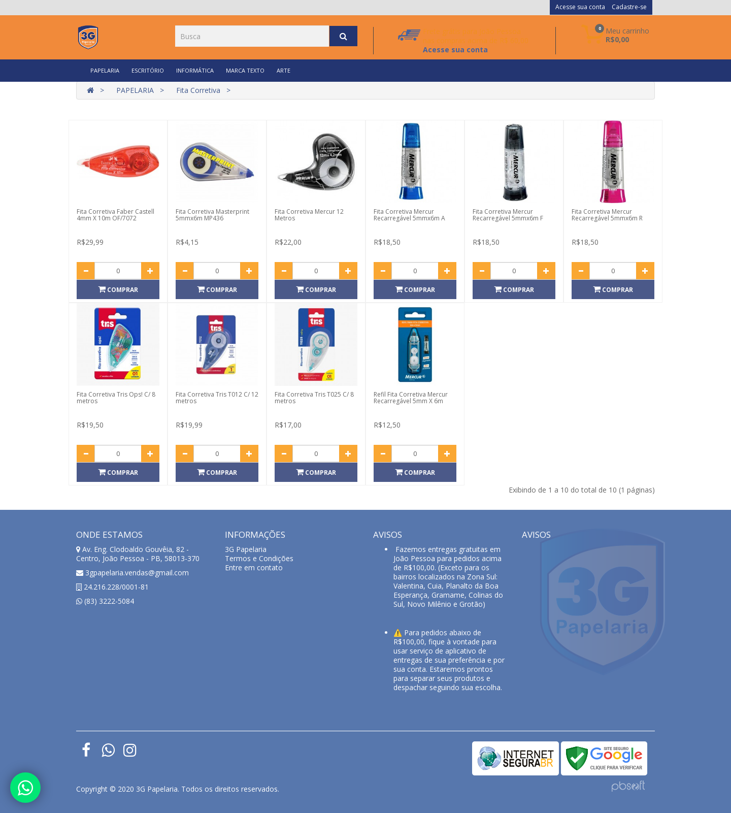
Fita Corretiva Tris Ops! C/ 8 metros (116, 397)
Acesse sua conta (580, 7)
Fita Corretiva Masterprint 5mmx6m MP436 (212, 214)
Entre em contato (254, 567)
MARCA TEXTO (245, 70)
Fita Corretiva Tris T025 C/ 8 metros (314, 397)
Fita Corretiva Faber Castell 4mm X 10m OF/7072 (115, 214)
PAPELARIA (104, 70)
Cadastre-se (629, 7)
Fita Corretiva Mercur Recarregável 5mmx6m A (409, 214)
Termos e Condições (259, 558)
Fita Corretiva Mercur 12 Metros (309, 214)
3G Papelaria (246, 549)
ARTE (283, 70)
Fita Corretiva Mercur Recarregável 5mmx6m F (508, 214)
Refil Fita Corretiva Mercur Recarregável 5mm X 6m (411, 397)
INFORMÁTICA (195, 70)
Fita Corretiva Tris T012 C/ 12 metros (217, 397)
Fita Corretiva (198, 90)
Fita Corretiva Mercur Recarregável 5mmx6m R (607, 214)
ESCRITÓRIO (147, 70)
